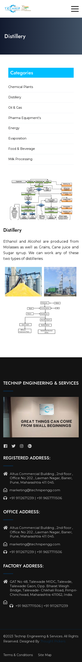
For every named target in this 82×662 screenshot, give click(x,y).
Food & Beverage (21, 149)
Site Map (45, 655)
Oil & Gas (15, 108)
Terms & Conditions (18, 655)
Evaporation (17, 138)
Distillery (14, 97)
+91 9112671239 (21, 498)
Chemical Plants (20, 87)
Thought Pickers (52, 641)
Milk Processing (20, 159)
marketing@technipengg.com (34, 490)
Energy (13, 128)
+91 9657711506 (49, 498)
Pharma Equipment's (24, 118)
